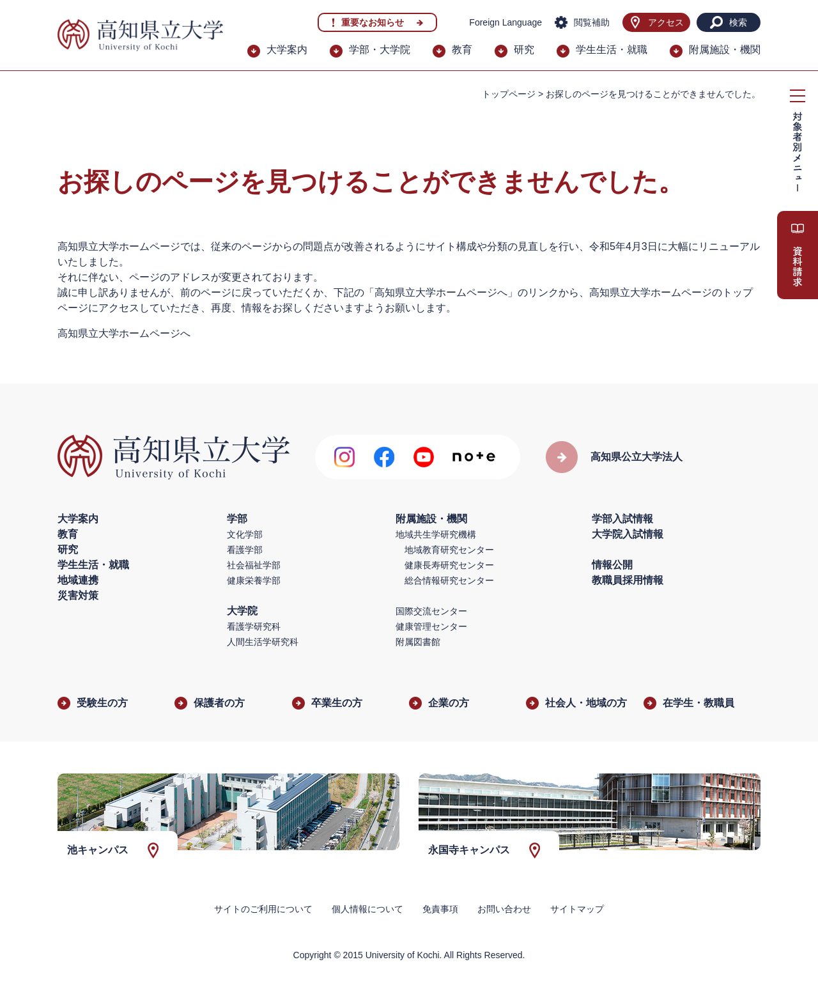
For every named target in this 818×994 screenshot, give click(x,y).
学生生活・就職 (611, 49)
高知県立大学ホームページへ (124, 333)
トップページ (509, 94)
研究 (524, 49)
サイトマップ (577, 909)
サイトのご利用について (263, 909)
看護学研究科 (254, 626)
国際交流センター (431, 611)
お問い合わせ (504, 909)
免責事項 (440, 909)
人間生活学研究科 (262, 642)
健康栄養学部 (254, 580)
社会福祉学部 (254, 565)
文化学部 (245, 534)
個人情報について (367, 909)
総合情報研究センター (449, 580)
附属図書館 (418, 642)
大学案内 (286, 49)
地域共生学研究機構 (436, 534)
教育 (462, 49)
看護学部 (245, 550)
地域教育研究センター (449, 550)
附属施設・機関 (724, 49)
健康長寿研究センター (449, 565)
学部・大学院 (379, 49)
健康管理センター (431, 626)
